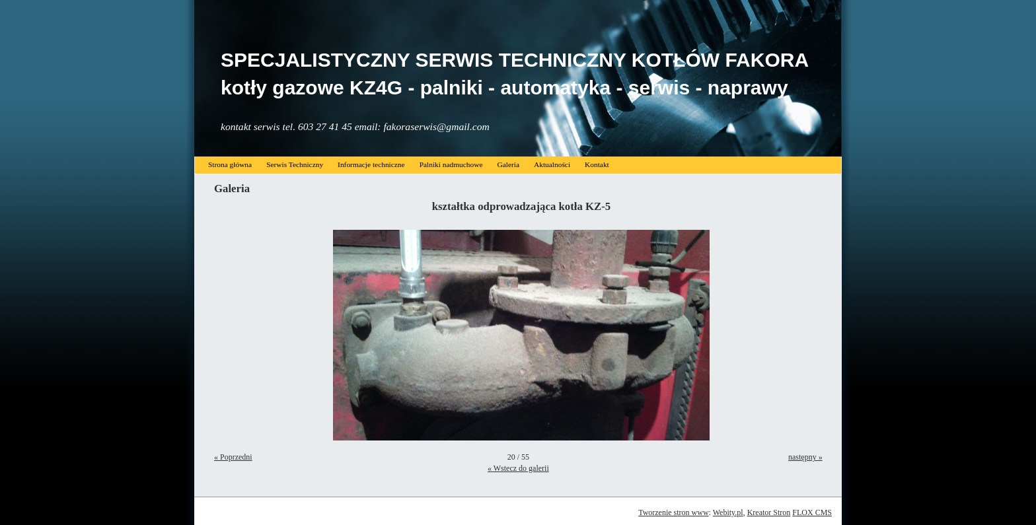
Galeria (508, 164)
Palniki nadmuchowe (451, 164)
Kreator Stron (769, 512)
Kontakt (597, 164)
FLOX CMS (812, 512)
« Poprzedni (233, 457)
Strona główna (230, 164)
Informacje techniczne (371, 164)
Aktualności (552, 164)
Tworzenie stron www (673, 512)
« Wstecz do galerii (518, 468)
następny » (805, 457)
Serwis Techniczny (294, 164)
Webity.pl (728, 512)
